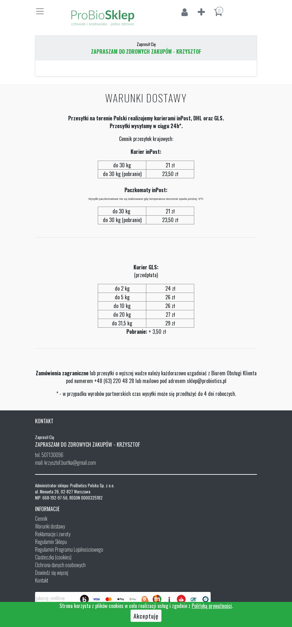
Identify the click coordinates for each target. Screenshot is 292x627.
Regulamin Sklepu (51, 542)
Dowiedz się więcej (51, 572)
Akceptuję (146, 615)
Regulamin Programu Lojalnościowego (69, 549)
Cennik (41, 518)
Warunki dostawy (50, 526)
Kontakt (41, 580)
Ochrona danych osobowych (60, 565)
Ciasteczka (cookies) (53, 557)
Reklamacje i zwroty (52, 534)
